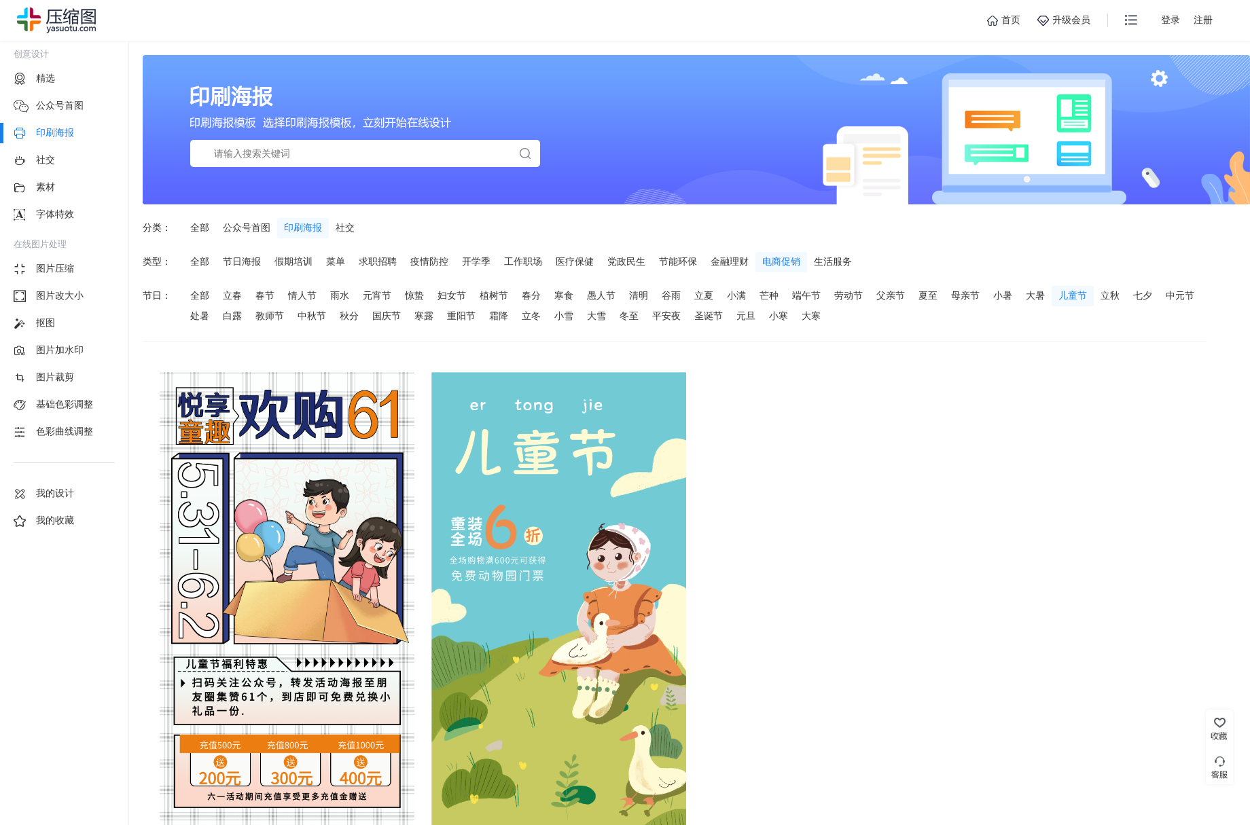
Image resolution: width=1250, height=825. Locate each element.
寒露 (423, 315)
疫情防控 (429, 261)
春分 (531, 295)
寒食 (563, 295)
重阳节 (461, 315)
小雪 (563, 315)
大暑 (1035, 295)
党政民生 (626, 261)
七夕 (1142, 295)
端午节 (806, 295)
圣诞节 (708, 315)
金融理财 (730, 261)
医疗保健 (575, 261)
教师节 (269, 315)
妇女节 (452, 295)
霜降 (498, 315)
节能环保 (678, 261)
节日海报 (242, 261)
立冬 (531, 315)
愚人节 (601, 295)
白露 (232, 315)
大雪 (596, 315)
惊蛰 (414, 295)
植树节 (494, 295)
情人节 (302, 295)
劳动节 (848, 295)
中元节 (1180, 295)
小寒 (778, 315)
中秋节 (312, 315)
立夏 (703, 295)
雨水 (339, 295)
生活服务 (833, 261)
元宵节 (377, 295)
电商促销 (781, 261)
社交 (345, 227)
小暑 (1002, 295)
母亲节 (965, 295)
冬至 (629, 315)
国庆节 (386, 315)
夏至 (928, 295)
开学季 (476, 261)
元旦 (745, 315)
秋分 (349, 315)
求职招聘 (378, 261)
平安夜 (666, 315)
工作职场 (523, 261)
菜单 (335, 261)
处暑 (199, 315)
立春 (232, 295)
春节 (264, 295)
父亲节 (890, 295)
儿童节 (1072, 295)
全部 (199, 227)
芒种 (769, 295)
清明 (638, 295)
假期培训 (293, 261)
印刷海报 (303, 227)
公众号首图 (246, 227)
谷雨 (671, 295)
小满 (736, 295)
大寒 (811, 315)
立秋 (1110, 295)
